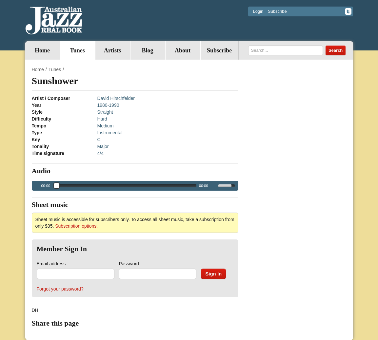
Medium (105, 125)
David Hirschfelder (116, 98)
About (182, 50)
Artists (112, 50)
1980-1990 (108, 105)
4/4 (100, 153)
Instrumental (110, 132)
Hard (102, 119)
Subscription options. (76, 226)
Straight (105, 112)
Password (129, 263)
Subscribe (277, 11)
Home (42, 50)
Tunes (77, 50)
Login (258, 11)
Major (103, 146)
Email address (51, 263)
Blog (147, 50)
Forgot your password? (60, 289)
